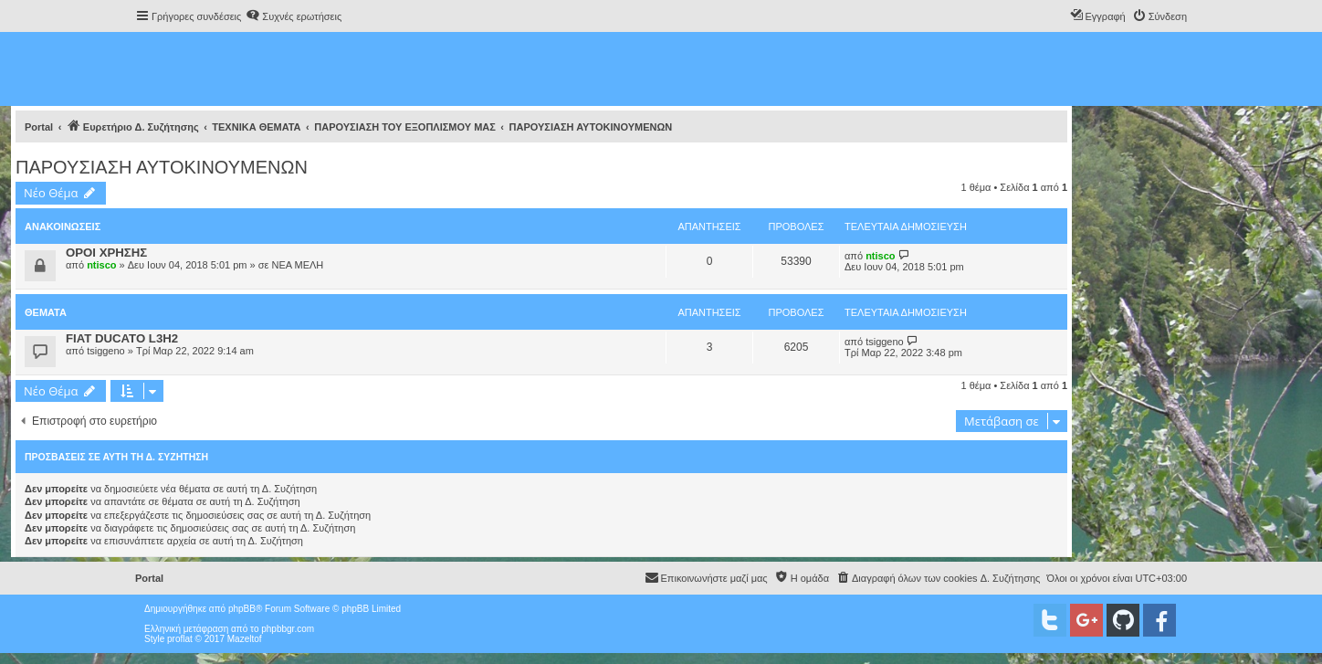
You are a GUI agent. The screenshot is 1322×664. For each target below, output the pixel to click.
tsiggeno (106, 350)
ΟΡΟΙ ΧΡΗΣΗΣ (106, 252)
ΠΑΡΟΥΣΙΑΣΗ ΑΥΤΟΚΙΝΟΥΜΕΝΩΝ (162, 167)
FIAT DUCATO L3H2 (122, 338)
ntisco (101, 264)
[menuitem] (293, 16)
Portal (39, 126)
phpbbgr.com (287, 629)
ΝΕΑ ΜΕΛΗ (297, 264)
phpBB (242, 609)
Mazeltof (244, 639)
